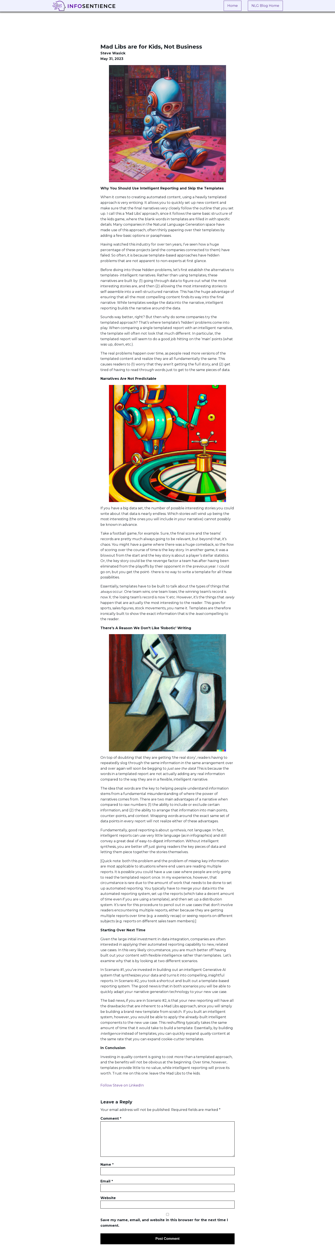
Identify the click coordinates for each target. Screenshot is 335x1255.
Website (108, 1198)
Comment (110, 1118)
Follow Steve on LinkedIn (122, 1085)
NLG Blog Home (265, 6)
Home (232, 6)
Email (106, 1181)
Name (107, 1165)
